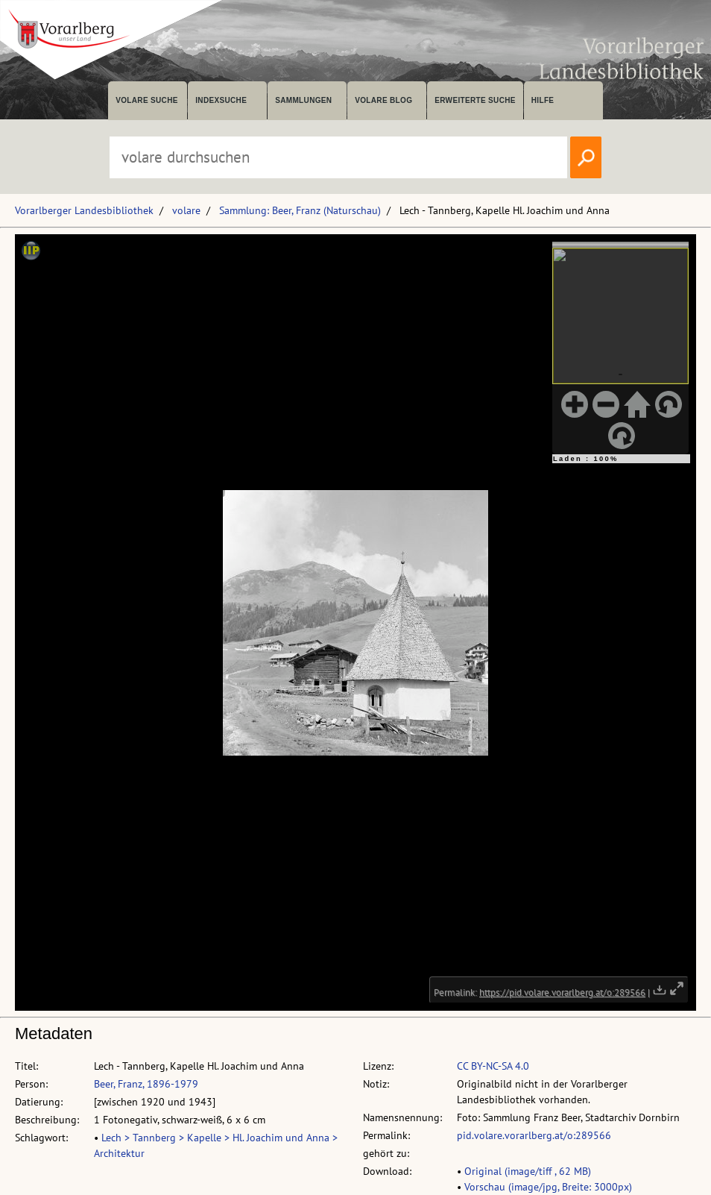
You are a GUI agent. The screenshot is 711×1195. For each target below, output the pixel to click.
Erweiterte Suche (475, 100)
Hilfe (542, 100)
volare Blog (383, 100)
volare (186, 210)
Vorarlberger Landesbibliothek (84, 210)
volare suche (147, 100)
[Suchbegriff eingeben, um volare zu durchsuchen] (338, 157)
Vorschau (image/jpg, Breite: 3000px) (548, 1187)
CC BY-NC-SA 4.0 (493, 1066)
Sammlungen (303, 100)
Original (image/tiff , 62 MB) (527, 1171)
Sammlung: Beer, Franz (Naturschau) (300, 210)
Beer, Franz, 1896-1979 (146, 1084)
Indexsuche (221, 100)
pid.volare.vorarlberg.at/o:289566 (534, 1135)
